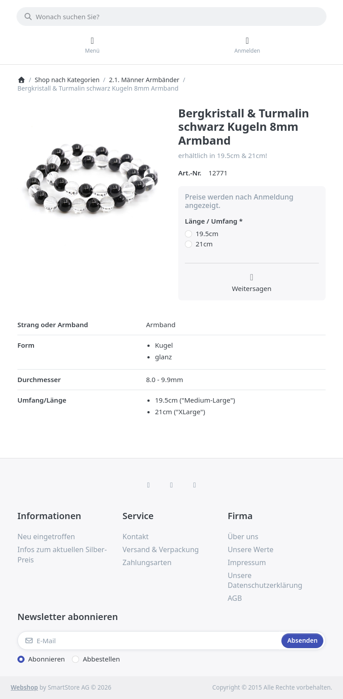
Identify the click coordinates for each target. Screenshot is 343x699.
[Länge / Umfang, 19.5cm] (188, 233)
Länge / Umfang (211, 221)
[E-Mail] (148, 640)
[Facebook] (149, 485)
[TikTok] (195, 485)
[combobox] (171, 16)
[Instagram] (171, 485)
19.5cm (207, 233)
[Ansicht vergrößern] (91, 180)
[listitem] (91, 180)
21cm (204, 244)
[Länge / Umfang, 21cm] (188, 244)
